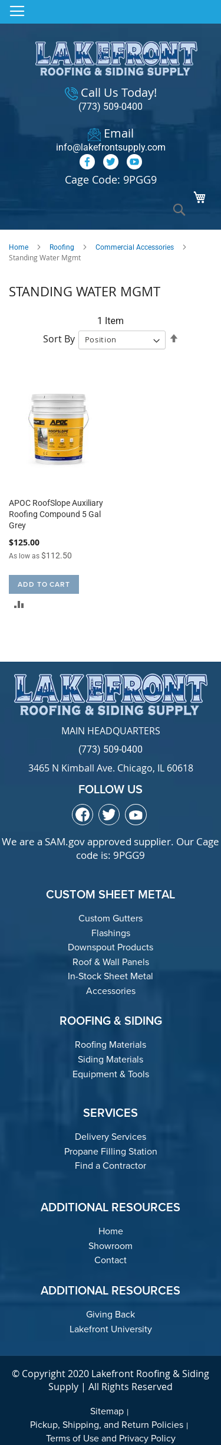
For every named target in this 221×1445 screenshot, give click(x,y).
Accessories (111, 991)
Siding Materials (110, 1059)
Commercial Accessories (134, 247)
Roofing (62, 247)
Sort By (59, 338)
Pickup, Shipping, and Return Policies (106, 1424)
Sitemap (107, 1411)
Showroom (110, 1246)
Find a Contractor (110, 1165)
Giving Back (110, 1314)
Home (18, 247)
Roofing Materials (110, 1044)
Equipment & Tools (110, 1074)
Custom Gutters (110, 918)
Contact (110, 1260)
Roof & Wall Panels (110, 962)
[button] (19, 604)
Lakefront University (111, 1329)
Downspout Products (110, 947)
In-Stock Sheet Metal (110, 976)
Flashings (110, 933)
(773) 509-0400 (110, 106)
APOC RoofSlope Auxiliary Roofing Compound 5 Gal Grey (56, 514)
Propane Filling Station (110, 1151)
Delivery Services (110, 1136)
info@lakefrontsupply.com (111, 147)
